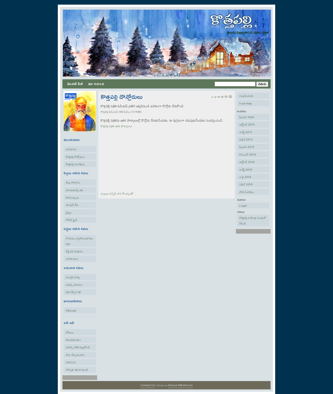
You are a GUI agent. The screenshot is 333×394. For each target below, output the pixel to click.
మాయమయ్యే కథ (74, 190)
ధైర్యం (69, 212)
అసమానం (71, 149)
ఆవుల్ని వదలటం (74, 284)
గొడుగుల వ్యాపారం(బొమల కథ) (79, 241)
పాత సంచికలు (246, 192)
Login (243, 205)
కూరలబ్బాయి (72, 197)
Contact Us (147, 385)
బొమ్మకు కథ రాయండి (77, 369)
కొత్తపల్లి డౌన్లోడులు (75, 156)
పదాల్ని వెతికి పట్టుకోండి (78, 347)
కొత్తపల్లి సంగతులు (75, 164)
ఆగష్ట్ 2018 (245, 169)
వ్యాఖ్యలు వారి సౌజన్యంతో (117, 193)
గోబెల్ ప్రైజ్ (71, 220)
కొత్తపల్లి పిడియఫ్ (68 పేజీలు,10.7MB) (121, 111)
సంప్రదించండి (246, 95)
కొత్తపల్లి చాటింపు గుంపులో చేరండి (252, 220)
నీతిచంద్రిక (71, 310)
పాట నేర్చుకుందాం (75, 354)
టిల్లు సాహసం (73, 182)
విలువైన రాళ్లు (73, 277)
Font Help (245, 103)
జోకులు (70, 332)
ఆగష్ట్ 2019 (245, 132)
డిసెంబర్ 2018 (247, 154)
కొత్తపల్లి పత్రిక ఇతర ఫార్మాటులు (116, 126)
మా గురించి (96, 83)
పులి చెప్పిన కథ (73, 292)
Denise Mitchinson (180, 385)
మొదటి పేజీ (75, 83)
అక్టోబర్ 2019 (246, 124)
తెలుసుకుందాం (73, 339)
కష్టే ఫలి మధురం (74, 251)
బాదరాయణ (72, 258)
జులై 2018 (245, 177)
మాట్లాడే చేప (72, 205)
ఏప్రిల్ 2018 (245, 184)
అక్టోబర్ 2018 (246, 162)
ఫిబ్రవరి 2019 (246, 147)
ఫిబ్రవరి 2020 (246, 117)
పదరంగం (71, 362)
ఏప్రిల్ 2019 (245, 139)
